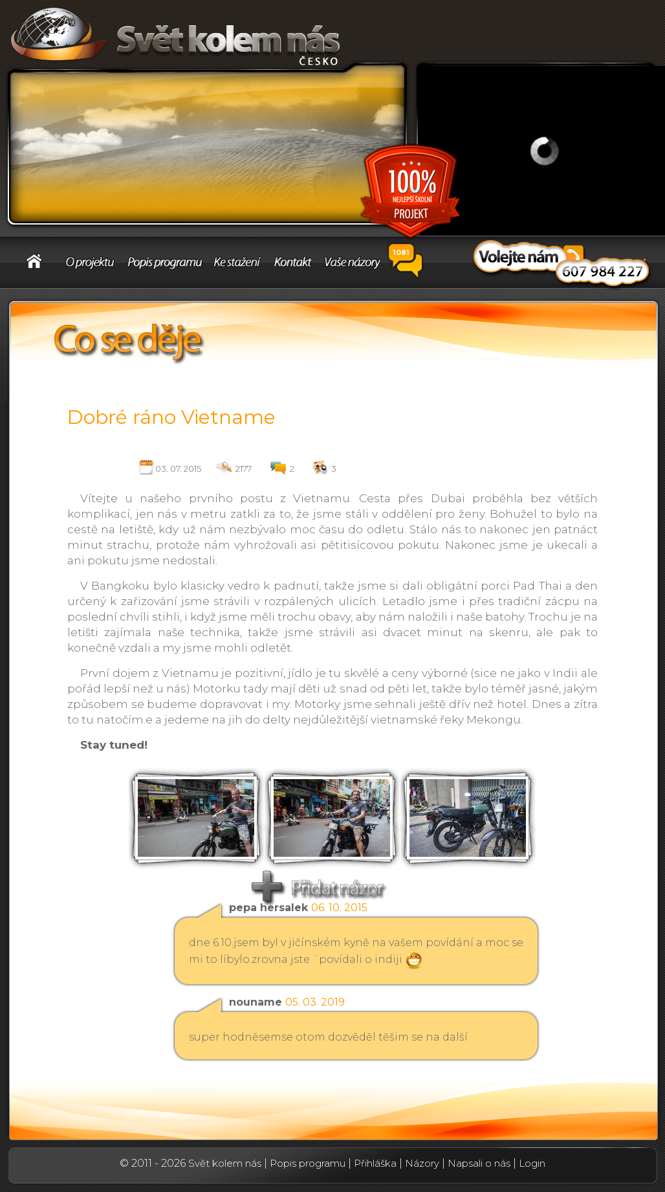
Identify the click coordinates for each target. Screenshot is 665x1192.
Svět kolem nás (224, 1163)
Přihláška (375, 1163)
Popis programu (307, 1163)
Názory (422, 1163)
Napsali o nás (479, 1163)
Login (532, 1163)
